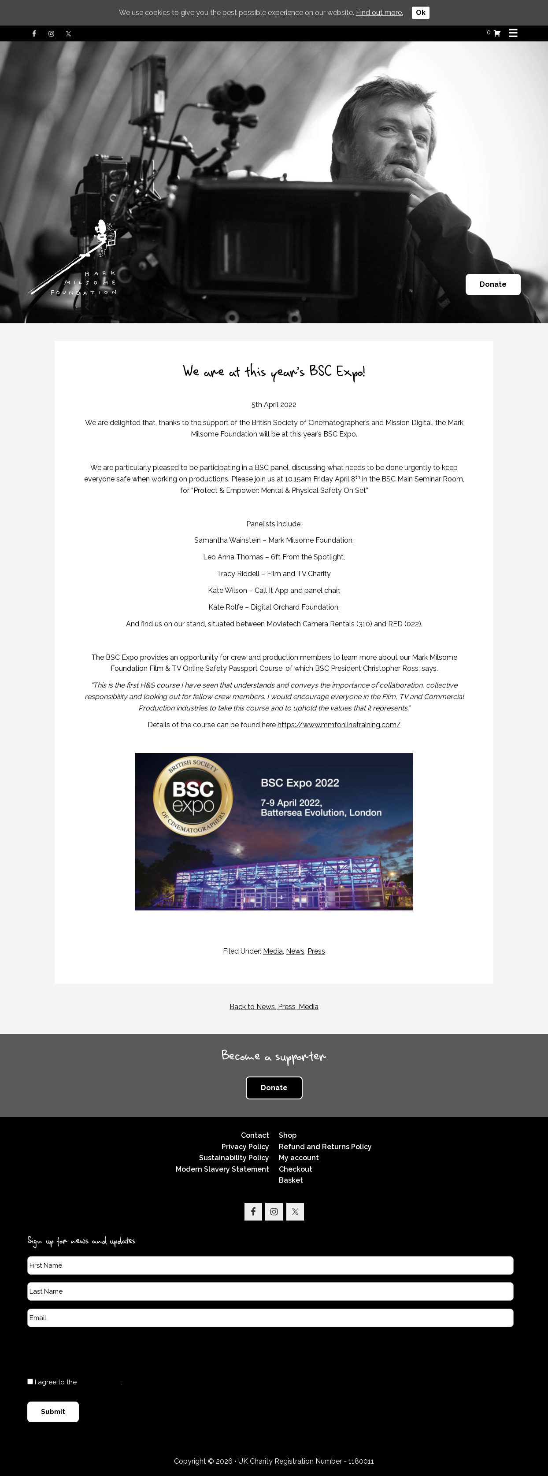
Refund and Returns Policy (325, 1147)
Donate (493, 284)
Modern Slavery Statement (222, 1169)
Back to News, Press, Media (274, 1006)
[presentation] (94, 1352)
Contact (255, 1135)
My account (299, 1158)
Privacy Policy (245, 1147)
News (295, 951)
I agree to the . (78, 1382)
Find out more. (379, 12)
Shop (287, 1135)
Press (316, 951)
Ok (421, 12)
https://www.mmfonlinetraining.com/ (339, 725)
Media (273, 951)
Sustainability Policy (234, 1158)
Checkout (295, 1169)
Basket (291, 1180)
